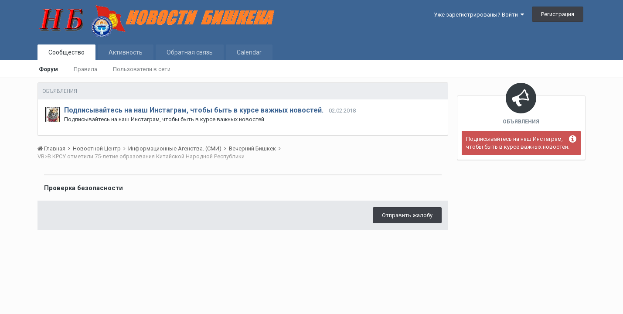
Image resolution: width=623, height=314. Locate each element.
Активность (126, 52)
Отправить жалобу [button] (407, 215)
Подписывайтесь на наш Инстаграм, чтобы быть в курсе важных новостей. (193, 110)
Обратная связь (190, 52)
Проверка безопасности (83, 188)
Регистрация (557, 14)
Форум (48, 69)
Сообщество (66, 52)
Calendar (249, 52)
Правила (85, 69)
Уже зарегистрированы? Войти (479, 14)
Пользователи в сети (141, 69)
